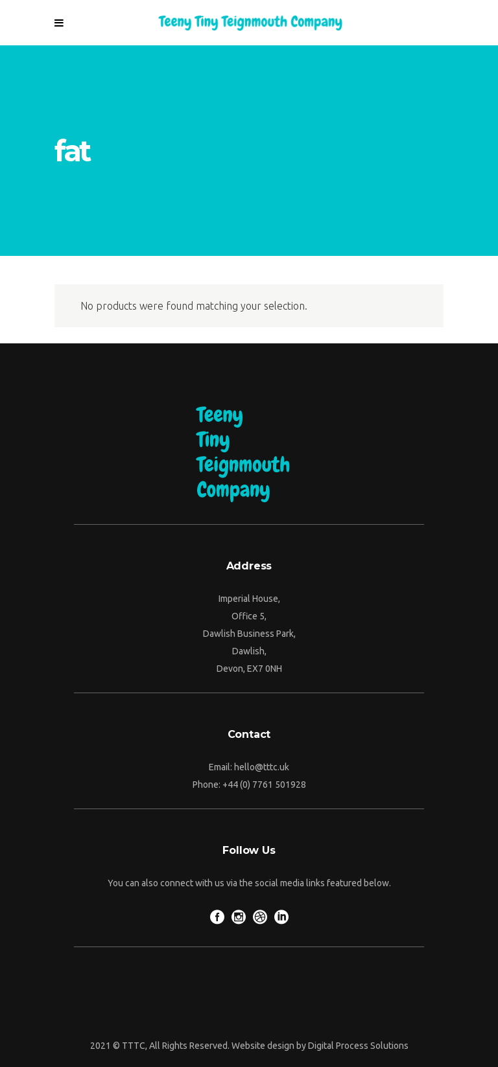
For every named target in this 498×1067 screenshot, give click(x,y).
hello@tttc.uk (261, 767)
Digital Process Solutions (358, 1045)
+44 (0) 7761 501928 (264, 784)
